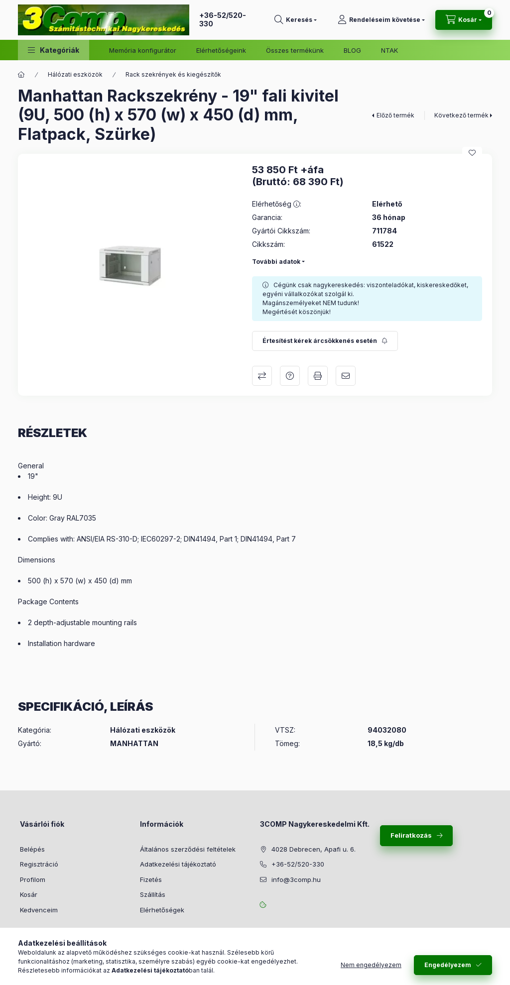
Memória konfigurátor (142, 50)
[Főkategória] (21, 74)
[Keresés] (295, 20)
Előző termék (395, 115)
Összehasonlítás (262, 376)
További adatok (276, 261)
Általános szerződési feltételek (188, 849)
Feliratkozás (411, 835)
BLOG (352, 50)
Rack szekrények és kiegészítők (173, 74)
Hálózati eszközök (75, 74)
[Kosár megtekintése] (463, 20)
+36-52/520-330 (222, 19)
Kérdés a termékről (290, 376)
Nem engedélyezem (371, 965)
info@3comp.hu (296, 879)
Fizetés (151, 879)
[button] (53, 50)
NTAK (389, 50)
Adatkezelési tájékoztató (178, 864)
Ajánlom (346, 376)
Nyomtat (318, 376)
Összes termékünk (295, 50)
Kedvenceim (39, 910)
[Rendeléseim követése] (381, 20)
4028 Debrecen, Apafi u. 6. (313, 849)
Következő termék (461, 115)
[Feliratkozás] (325, 341)
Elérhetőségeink (221, 50)
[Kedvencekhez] (472, 153)
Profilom (32, 879)
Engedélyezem (447, 965)
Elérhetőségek (162, 910)
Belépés (32, 849)
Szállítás (152, 894)
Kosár (28, 894)
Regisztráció (39, 864)
